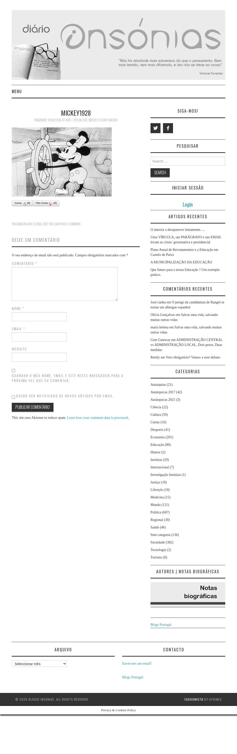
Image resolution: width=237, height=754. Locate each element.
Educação (157, 445)
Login (188, 204)
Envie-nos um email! (137, 663)
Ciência (155, 407)
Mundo (155, 505)
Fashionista (193, 699)
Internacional (159, 467)
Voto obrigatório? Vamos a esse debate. (193, 357)
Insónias (156, 460)
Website (19, 348)
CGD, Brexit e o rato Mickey (100, 120)
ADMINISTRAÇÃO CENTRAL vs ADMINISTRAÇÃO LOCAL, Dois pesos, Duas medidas (186, 345)
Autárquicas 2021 (162, 400)
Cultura (155, 415)
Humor (155, 452)
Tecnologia (158, 550)
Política (155, 512)
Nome (18, 308)
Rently (155, 357)
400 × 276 (72, 120)
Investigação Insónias (165, 475)
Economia (157, 437)
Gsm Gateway (160, 340)
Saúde (154, 527)
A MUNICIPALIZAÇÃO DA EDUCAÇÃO (181, 262)
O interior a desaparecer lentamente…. (177, 230)
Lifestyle (156, 490)
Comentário (24, 263)
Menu (17, 91)
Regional (156, 520)
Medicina (157, 497)
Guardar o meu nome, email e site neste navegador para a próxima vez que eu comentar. (68, 378)
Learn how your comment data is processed (97, 418)
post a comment (70, 224)
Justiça (155, 482)
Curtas (155, 422)
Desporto (156, 430)
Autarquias (158, 385)
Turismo (156, 557)
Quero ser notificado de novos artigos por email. (65, 395)
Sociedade (157, 542)
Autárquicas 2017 (162, 392)
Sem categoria (160, 535)
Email (18, 328)
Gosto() (22, 203)
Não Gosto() (46, 203)
